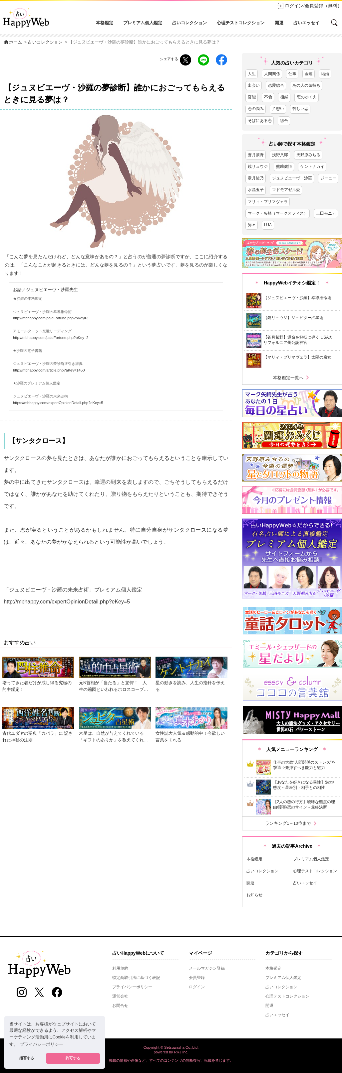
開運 (279, 22)
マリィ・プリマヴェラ (268, 201)
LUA (268, 225)
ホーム (12, 42)
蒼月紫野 (256, 155)
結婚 (325, 73)
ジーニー (328, 178)
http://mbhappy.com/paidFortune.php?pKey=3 (51, 318)
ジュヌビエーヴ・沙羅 (292, 178)
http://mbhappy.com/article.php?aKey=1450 (49, 370)
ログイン (197, 987)
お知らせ (254, 895)
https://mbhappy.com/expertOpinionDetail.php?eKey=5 (58, 403)
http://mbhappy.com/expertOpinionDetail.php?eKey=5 (67, 601)
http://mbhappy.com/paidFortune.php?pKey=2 (51, 338)
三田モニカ (326, 213)
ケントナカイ (312, 166)
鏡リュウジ (258, 166)
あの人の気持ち (306, 85)
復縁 (284, 97)
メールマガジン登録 (207, 968)
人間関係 (272, 73)
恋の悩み (256, 108)
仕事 (292, 73)
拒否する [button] (26, 1058)
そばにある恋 (260, 120)
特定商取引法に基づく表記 (136, 977)
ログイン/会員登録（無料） (309, 6)
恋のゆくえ (307, 97)
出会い (254, 85)
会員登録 (197, 977)
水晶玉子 (256, 189)
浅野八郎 (280, 155)
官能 (252, 97)
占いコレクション (189, 22)
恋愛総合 (276, 85)
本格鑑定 (104, 22)
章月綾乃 (256, 178)
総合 (284, 120)
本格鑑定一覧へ (292, 378)
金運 (309, 73)
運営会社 (120, 996)
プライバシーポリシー (132, 987)
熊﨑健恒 (284, 166)
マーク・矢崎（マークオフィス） (278, 213)
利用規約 (120, 968)
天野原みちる (308, 155)
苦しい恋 (300, 108)
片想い (278, 108)
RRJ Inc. (181, 1052)
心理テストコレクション (240, 22)
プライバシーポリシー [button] (41, 1044)
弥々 (252, 225)
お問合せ (120, 1005)
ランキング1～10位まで (292, 823)
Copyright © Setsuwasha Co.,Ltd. (171, 1047)
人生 (252, 73)
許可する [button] (73, 1058)
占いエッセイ (306, 22)
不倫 (268, 97)
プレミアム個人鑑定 (142, 22)
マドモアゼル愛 (286, 189)
